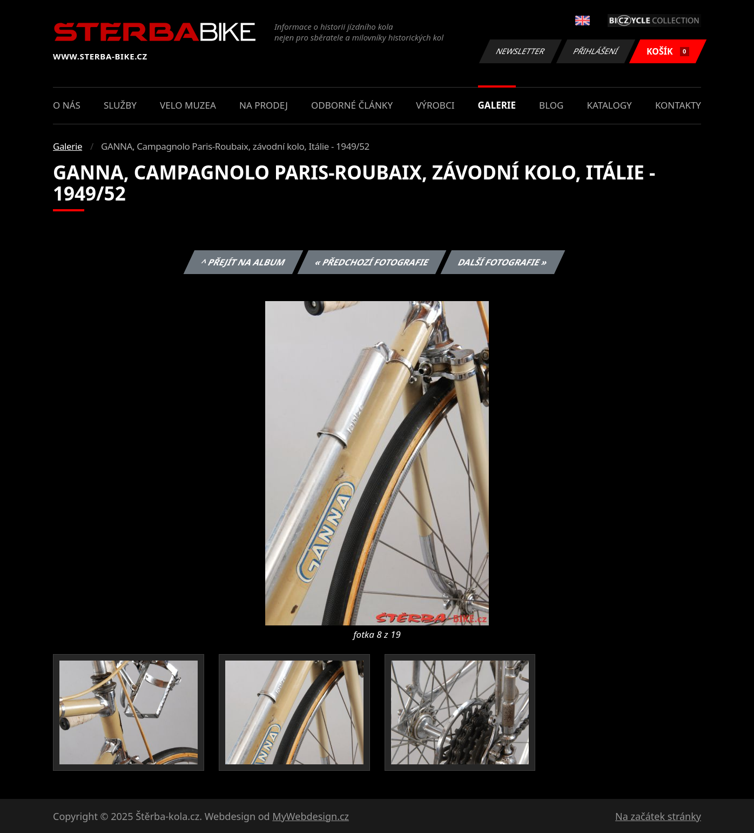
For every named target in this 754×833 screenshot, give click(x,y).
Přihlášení (595, 51)
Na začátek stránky (658, 816)
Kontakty (678, 105)
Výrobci (435, 105)
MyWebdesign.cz (310, 816)
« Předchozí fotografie (371, 262)
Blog (551, 105)
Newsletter (520, 51)
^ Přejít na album (243, 262)
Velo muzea (188, 105)
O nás (66, 105)
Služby (120, 105)
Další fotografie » (503, 262)
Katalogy (609, 105)
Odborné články (352, 105)
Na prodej (263, 105)
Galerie (497, 105)
